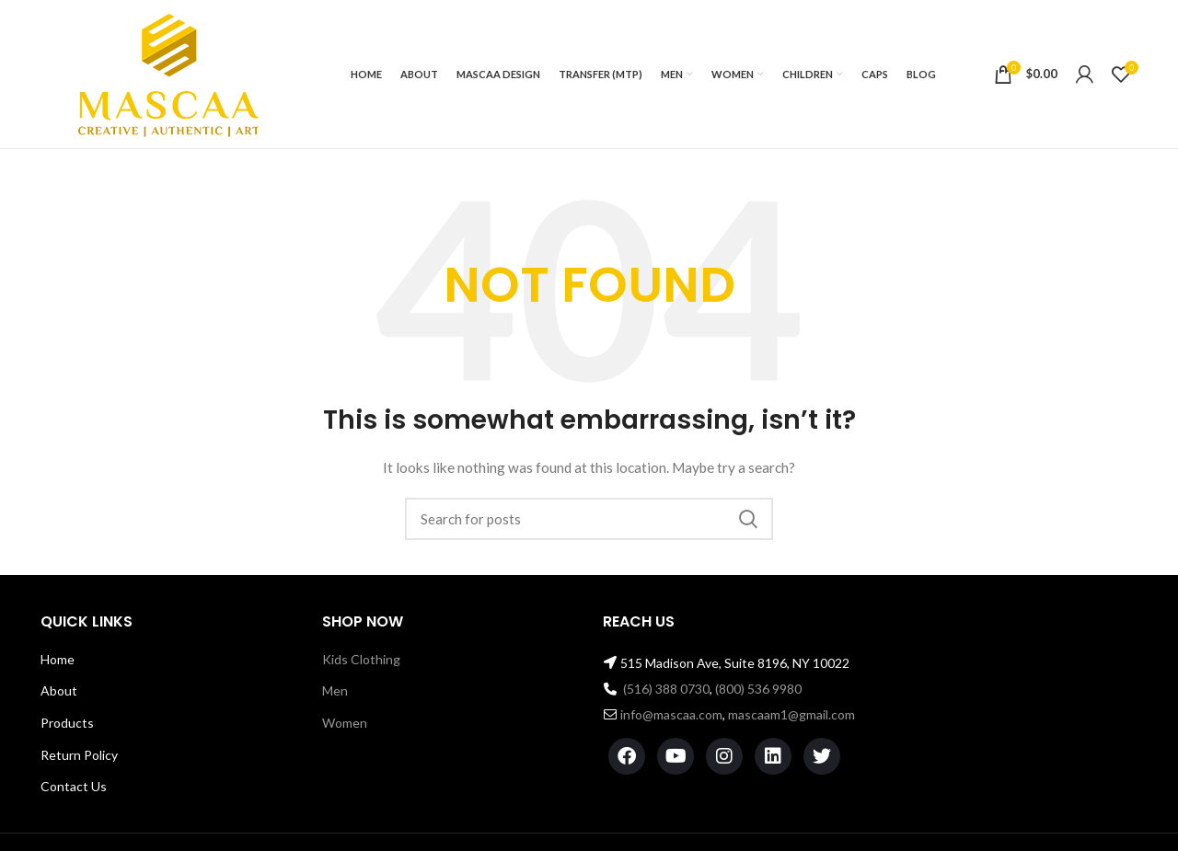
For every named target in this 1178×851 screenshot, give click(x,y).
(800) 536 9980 (758, 688)
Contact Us (73, 786)
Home (57, 659)
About (58, 690)
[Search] (589, 519)
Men (335, 690)
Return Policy (79, 755)
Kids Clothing (361, 659)
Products (67, 722)
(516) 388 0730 (666, 688)
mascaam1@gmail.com (791, 714)
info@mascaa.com (671, 714)
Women (344, 722)
